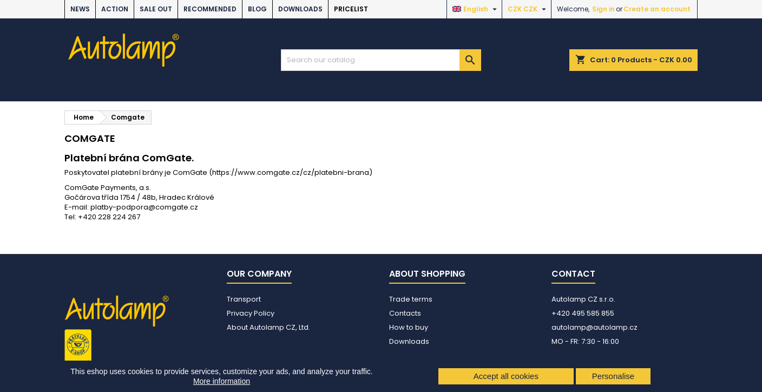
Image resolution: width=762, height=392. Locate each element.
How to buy (408, 327)
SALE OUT (156, 9)
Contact (573, 273)
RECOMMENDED (210, 9)
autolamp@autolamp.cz (594, 327)
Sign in (603, 9)
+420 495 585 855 (582, 313)
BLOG (257, 9)
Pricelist (351, 9)
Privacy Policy (250, 313)
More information (221, 381)
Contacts (405, 313)
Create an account (657, 9)
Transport (244, 299)
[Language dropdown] (476, 9)
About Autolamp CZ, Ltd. (268, 327)
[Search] (381, 60)
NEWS (80, 9)
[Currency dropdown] (528, 9)
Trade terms (410, 299)
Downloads (300, 9)
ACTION (114, 9)
